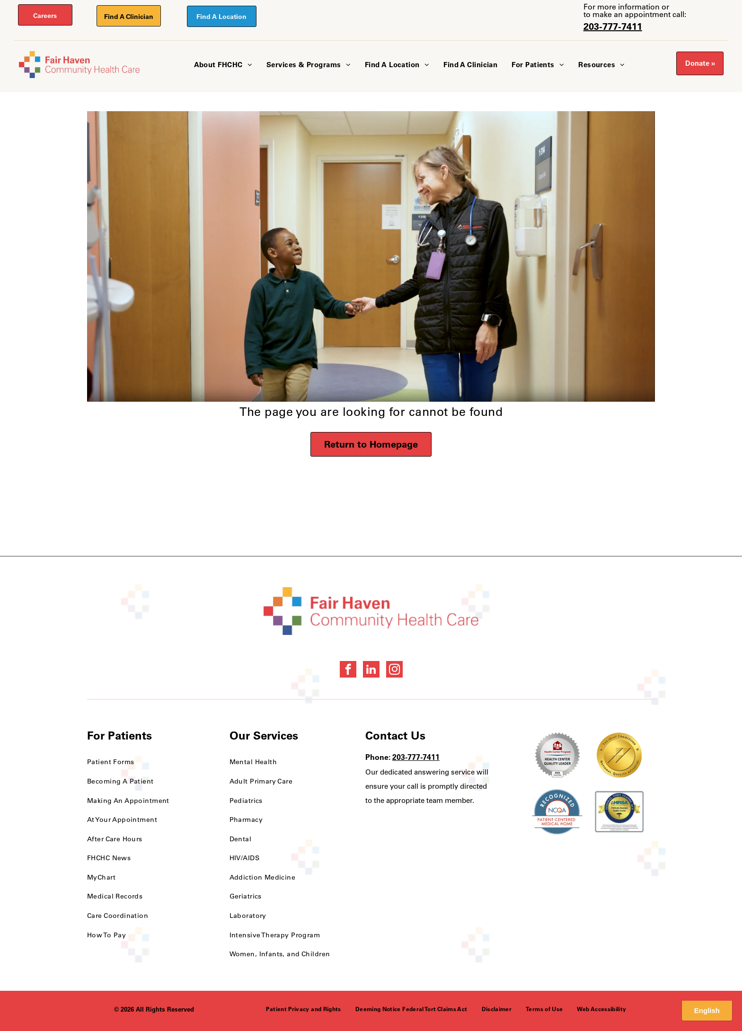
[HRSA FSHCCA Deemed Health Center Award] (619, 812)
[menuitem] (223, 65)
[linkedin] (371, 670)
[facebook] (348, 670)
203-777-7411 (612, 26)
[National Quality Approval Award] (619, 755)
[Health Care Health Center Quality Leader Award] (557, 755)
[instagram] (394, 670)
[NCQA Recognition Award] (557, 812)
